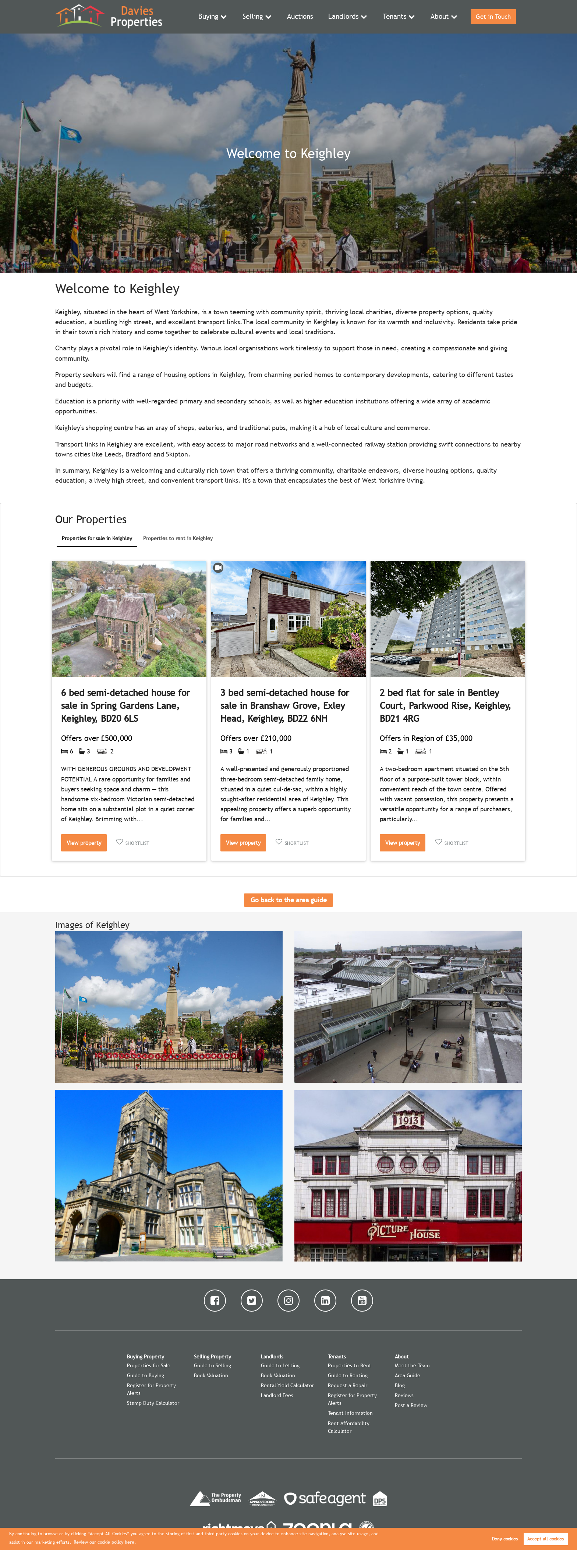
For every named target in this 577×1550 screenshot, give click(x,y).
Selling (256, 17)
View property (84, 842)
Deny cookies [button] (505, 1539)
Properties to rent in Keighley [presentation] (178, 538)
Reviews (404, 1395)
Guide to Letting (280, 1365)
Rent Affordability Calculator (348, 1427)
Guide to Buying (145, 1375)
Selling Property (212, 1356)
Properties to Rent (349, 1365)
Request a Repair (347, 1385)
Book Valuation (211, 1375)
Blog (400, 1385)
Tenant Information (350, 1413)
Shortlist (137, 843)
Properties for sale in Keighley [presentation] (97, 538)
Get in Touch (492, 17)
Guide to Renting (348, 1375)
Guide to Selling (212, 1365)
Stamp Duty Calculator (153, 1403)
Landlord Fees (277, 1395)
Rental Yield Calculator (287, 1385)
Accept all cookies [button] (545, 1539)
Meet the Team (412, 1365)
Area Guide (407, 1375)
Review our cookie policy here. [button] (105, 1542)
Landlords (344, 17)
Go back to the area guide (289, 900)
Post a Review (411, 1405)
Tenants (394, 17)
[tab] (97, 539)
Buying (213, 17)
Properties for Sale (148, 1365)
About (438, 17)
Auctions (302, 17)
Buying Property (145, 1356)
